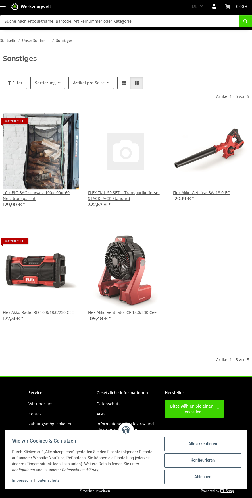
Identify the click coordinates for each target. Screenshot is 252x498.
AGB (101, 414)
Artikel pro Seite (89, 82)
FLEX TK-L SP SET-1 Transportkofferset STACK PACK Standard (124, 195)
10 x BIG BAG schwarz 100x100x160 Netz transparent (36, 195)
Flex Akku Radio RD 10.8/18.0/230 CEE (38, 312)
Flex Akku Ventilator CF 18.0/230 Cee (122, 312)
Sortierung (45, 82)
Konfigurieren (201, 460)
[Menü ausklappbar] (3, 3)
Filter (14, 82)
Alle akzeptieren (200, 443)
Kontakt (35, 414)
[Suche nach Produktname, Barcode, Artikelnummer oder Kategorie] (245, 21)
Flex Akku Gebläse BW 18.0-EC (201, 192)
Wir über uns (40, 403)
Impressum (24, 480)
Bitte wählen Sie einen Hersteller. (191, 409)
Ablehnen (200, 476)
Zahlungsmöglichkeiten (50, 424)
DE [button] (195, 6)
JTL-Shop (227, 490)
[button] (214, 6)
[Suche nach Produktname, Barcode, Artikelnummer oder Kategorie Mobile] (119, 21)
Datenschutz (50, 480)
